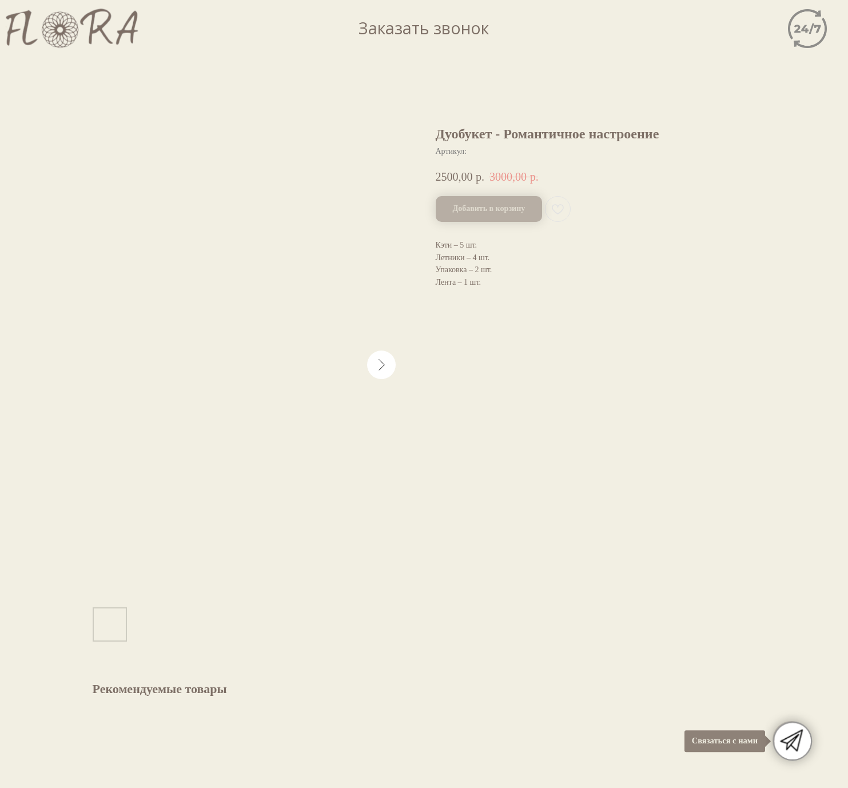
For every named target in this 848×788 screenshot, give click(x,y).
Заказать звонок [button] (424, 28)
